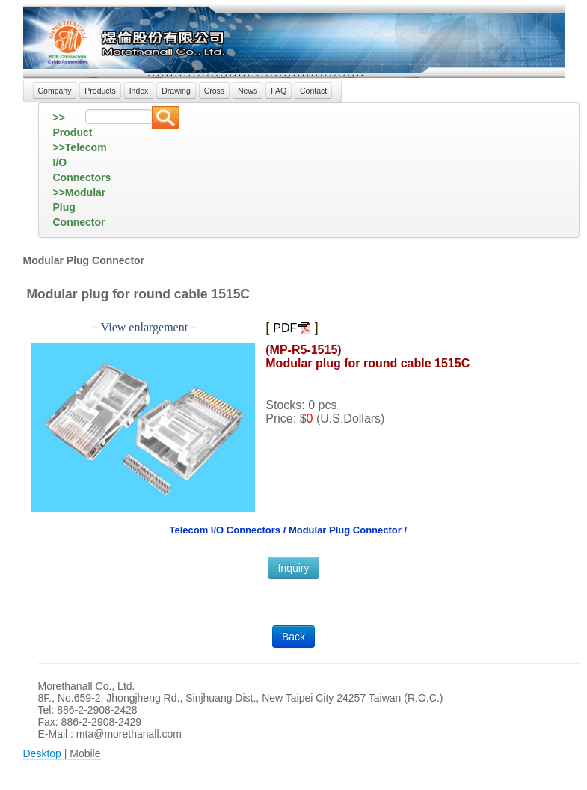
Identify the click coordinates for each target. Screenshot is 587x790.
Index (139, 90)
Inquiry (293, 568)
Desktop (42, 753)
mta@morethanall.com (129, 734)
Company (55, 90)
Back (293, 637)
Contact (313, 90)
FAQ (278, 90)
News (247, 90)
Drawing (176, 90)
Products (99, 90)
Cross (214, 90)
